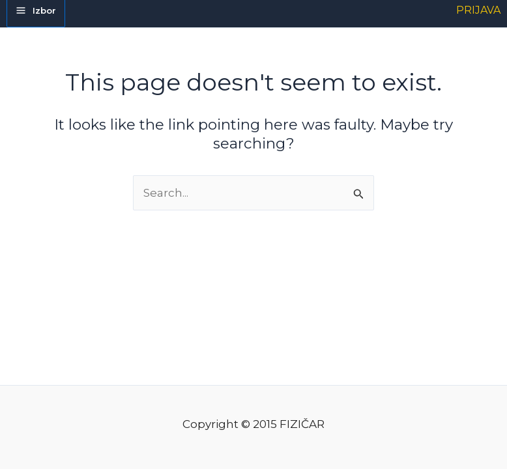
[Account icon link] (478, 10)
